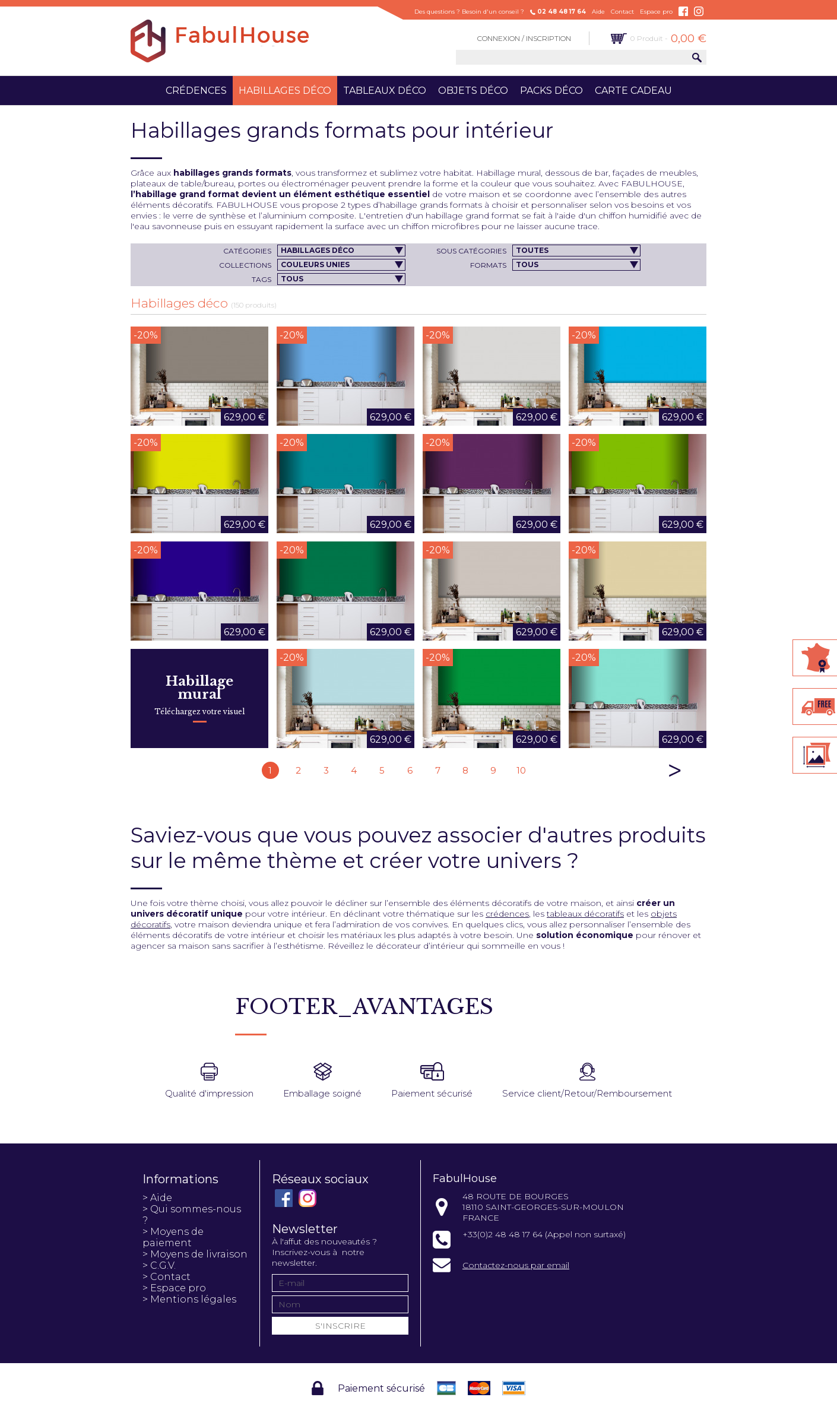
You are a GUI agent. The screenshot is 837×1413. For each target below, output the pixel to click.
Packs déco (551, 90)
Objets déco (473, 90)
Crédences (196, 90)
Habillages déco (285, 90)
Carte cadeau (633, 90)
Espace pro (656, 11)
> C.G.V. (159, 1265)
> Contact (166, 1276)
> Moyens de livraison (195, 1254)
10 (521, 770)
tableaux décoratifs (585, 913)
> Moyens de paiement (173, 1237)
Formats (488, 265)
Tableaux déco (384, 90)
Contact (622, 11)
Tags (261, 279)
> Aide (157, 1197)
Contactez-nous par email (515, 1265)
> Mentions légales (189, 1299)
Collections (245, 265)
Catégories (247, 250)
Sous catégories (471, 250)
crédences (507, 913)
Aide (598, 11)
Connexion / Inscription (524, 38)
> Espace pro (174, 1288)
